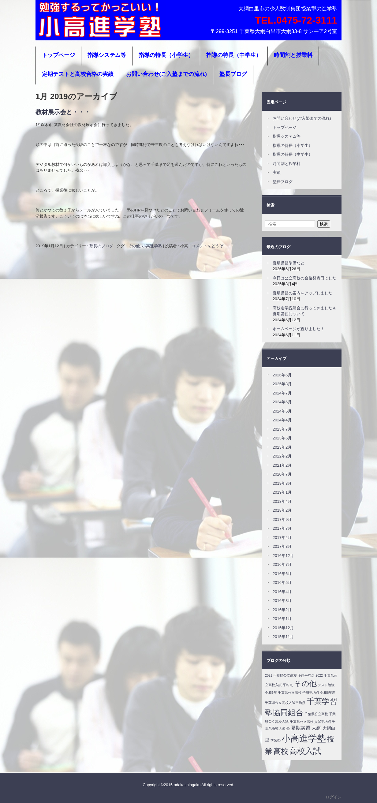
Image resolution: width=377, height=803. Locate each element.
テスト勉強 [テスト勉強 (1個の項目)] (326, 685)
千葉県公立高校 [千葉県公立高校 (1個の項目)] (316, 714)
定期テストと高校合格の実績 (78, 74)
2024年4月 (282, 420)
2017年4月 (282, 537)
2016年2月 (282, 609)
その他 (134, 246)
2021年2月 (282, 465)
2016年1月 (282, 618)
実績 (277, 172)
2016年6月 (282, 573)
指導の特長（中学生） (233, 55)
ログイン (334, 797)
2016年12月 (283, 555)
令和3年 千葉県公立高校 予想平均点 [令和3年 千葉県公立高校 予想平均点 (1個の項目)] (292, 692)
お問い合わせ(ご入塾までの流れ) (166, 74)
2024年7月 (282, 393)
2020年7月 (282, 474)
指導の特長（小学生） (166, 55)
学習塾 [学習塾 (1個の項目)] (276, 740)
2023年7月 (282, 429)
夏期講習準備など (288, 263)
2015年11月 (283, 636)
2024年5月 (282, 411)
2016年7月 (282, 564)
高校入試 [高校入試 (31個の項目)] (305, 751)
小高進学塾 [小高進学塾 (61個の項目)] (304, 738)
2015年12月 (283, 628)
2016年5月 (282, 582)
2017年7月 (282, 528)
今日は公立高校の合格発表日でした (304, 278)
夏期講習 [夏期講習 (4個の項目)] (300, 727)
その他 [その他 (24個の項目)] (305, 683)
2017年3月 (282, 546)
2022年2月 (282, 456)
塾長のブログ (101, 246)
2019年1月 (282, 492)
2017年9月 (282, 519)
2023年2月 (282, 447)
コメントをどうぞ (207, 246)
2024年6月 (282, 402)
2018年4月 (282, 501)
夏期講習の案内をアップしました (302, 293)
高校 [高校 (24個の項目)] (281, 751)
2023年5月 (282, 438)
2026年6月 (282, 375)
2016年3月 (282, 600)
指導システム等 (107, 55)
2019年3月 (282, 483)
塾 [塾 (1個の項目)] (288, 728)
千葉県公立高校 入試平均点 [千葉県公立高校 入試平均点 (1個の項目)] (310, 721)
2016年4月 (282, 591)
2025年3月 (282, 384)
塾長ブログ (233, 74)
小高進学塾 (55, 32)
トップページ (58, 55)
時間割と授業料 (293, 55)
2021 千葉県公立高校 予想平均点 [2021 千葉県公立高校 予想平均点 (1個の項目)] (290, 675)
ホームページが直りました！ (298, 329)
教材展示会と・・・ (63, 112)
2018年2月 (282, 510)
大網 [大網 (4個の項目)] (316, 727)
